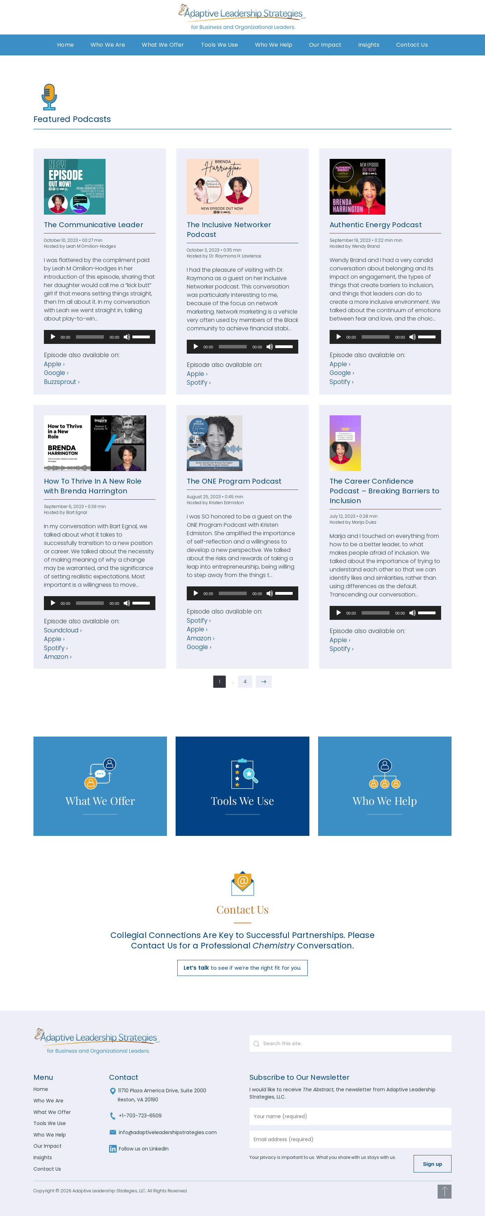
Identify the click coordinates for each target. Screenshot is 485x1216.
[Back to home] (242, 17)
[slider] (90, 337)
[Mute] (126, 336)
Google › (56, 373)
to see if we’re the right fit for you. (243, 967)
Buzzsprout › (62, 382)
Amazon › (58, 657)
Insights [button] (368, 45)
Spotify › (199, 382)
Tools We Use (219, 45)
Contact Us (412, 45)
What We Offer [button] (163, 45)
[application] (99, 337)
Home (65, 45)
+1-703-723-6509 (135, 1115)
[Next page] (264, 682)
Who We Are (108, 45)
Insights (42, 1157)
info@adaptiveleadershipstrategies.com (163, 1132)
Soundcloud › (63, 630)
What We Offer (52, 1112)
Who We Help (274, 45)
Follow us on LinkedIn (139, 1148)
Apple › (54, 364)
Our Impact (325, 45)
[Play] (52, 336)
